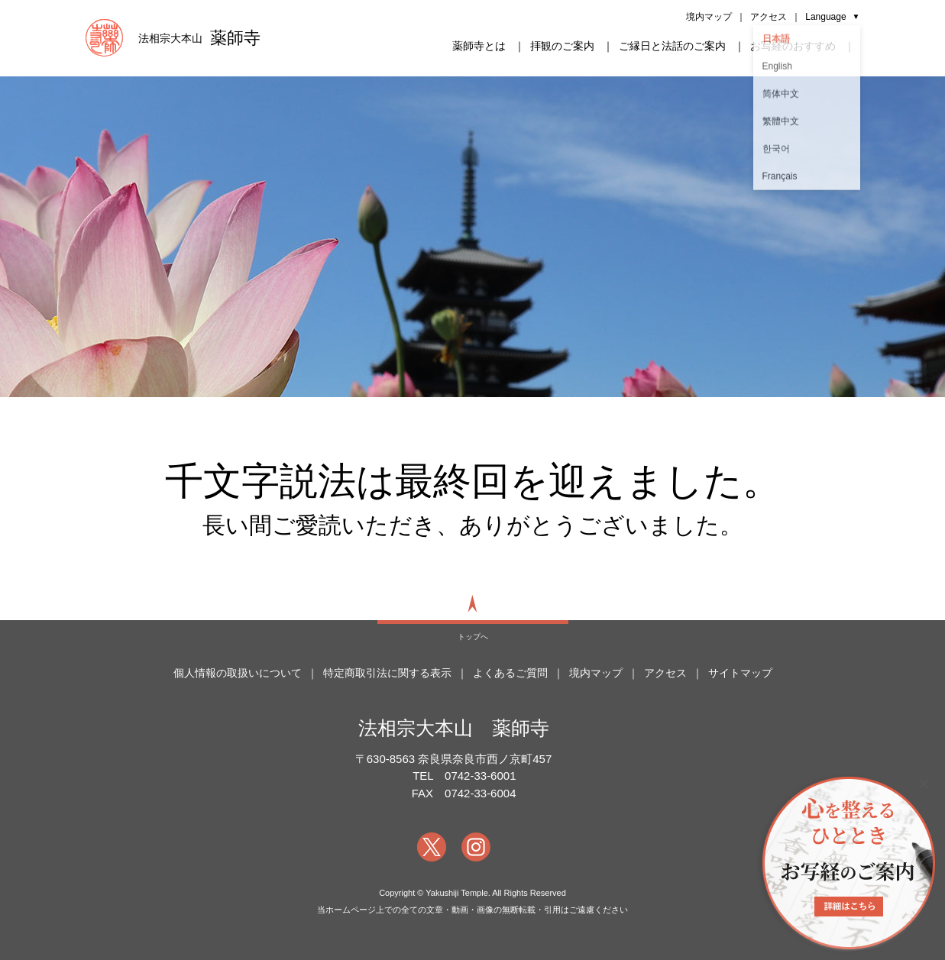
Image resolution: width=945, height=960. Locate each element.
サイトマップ (740, 673)
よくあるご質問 (510, 673)
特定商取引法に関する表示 (387, 673)
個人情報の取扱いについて (237, 673)
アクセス (768, 16)
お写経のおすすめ (793, 46)
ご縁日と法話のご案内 (672, 46)
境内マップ (709, 16)
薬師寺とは (479, 46)
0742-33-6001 (480, 775)
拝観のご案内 (562, 46)
